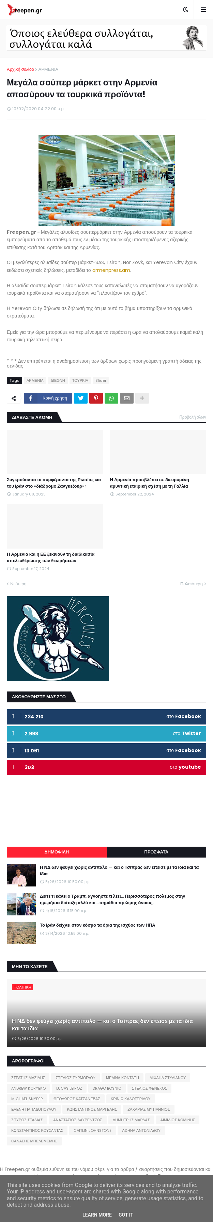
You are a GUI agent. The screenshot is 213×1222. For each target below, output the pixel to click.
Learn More (97, 1215)
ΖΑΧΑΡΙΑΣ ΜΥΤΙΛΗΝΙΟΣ (148, 1109)
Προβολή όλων (192, 417)
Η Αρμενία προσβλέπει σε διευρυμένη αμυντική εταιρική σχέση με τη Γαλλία (149, 483)
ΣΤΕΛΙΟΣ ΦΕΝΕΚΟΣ (149, 1088)
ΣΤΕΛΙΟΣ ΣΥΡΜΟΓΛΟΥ (75, 1077)
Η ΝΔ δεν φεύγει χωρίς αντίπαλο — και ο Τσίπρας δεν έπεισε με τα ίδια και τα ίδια (119, 870)
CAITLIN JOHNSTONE (92, 1130)
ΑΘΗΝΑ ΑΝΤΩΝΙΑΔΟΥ (141, 1130)
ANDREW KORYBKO (28, 1088)
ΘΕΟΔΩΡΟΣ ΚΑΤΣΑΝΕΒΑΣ (77, 1099)
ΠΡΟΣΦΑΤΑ (156, 852)
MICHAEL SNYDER (27, 1099)
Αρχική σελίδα (20, 69)
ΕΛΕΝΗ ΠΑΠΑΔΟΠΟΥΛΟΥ (33, 1109)
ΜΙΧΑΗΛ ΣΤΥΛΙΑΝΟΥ (168, 1077)
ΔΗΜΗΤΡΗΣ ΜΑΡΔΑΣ (131, 1120)
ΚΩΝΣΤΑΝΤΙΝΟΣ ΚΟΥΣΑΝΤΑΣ (37, 1130)
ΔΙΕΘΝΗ (58, 380)
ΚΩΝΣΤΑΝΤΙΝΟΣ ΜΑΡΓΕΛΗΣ (92, 1109)
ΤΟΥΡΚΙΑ (80, 380)
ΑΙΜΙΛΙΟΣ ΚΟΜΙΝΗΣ (178, 1120)
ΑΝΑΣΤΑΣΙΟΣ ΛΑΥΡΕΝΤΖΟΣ (77, 1120)
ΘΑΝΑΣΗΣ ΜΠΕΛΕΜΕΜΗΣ (34, 1141)
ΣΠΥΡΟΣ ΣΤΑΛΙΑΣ (27, 1120)
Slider (100, 380)
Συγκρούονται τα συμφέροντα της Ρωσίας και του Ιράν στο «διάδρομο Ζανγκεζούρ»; (54, 483)
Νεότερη (18, 584)
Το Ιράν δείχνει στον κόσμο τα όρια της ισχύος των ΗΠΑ (97, 925)
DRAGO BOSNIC (107, 1088)
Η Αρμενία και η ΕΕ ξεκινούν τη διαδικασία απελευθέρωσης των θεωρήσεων (50, 557)
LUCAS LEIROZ (69, 1088)
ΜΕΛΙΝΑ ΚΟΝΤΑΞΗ (122, 1077)
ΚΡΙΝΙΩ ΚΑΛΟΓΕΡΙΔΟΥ (131, 1099)
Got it (126, 1215)
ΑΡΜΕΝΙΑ (48, 69)
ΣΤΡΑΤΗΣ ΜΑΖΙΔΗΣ (28, 1077)
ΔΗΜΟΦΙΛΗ (56, 852)
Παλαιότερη (191, 584)
